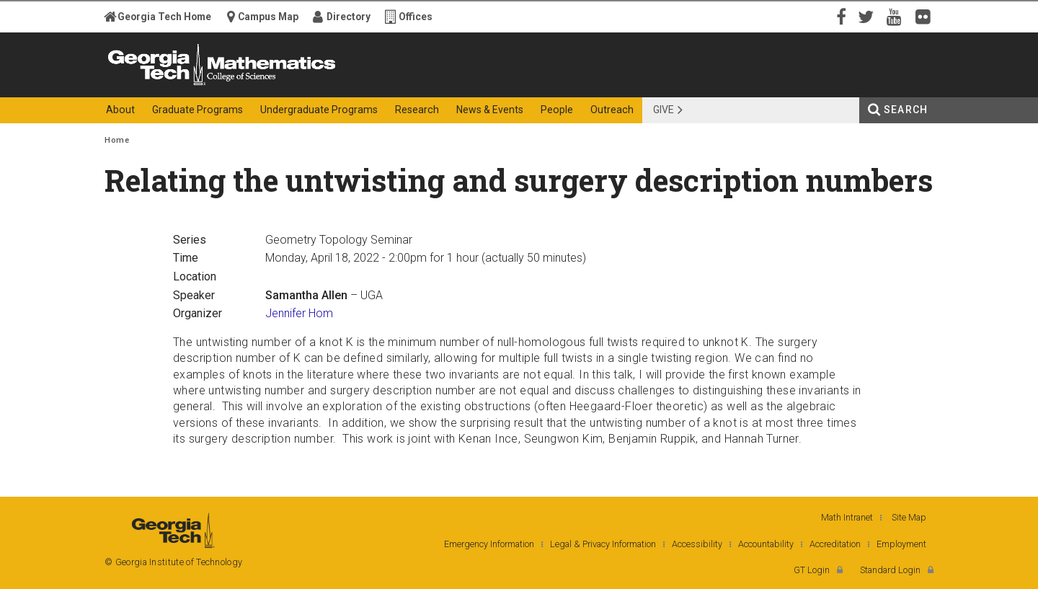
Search (906, 109)
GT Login (812, 569)
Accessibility (697, 544)
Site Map (909, 517)
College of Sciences (359, 85)
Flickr (926, 16)
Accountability (766, 544)
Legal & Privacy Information (603, 544)
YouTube (897, 16)
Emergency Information (489, 544)
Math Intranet (847, 517)
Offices (415, 16)
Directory (349, 16)
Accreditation (835, 544)
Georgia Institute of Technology (160, 85)
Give (663, 109)
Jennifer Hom (299, 313)
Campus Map (268, 16)
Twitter (868, 16)
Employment (901, 544)
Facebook (840, 16)
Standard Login (890, 569)
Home (117, 140)
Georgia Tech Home (164, 16)
